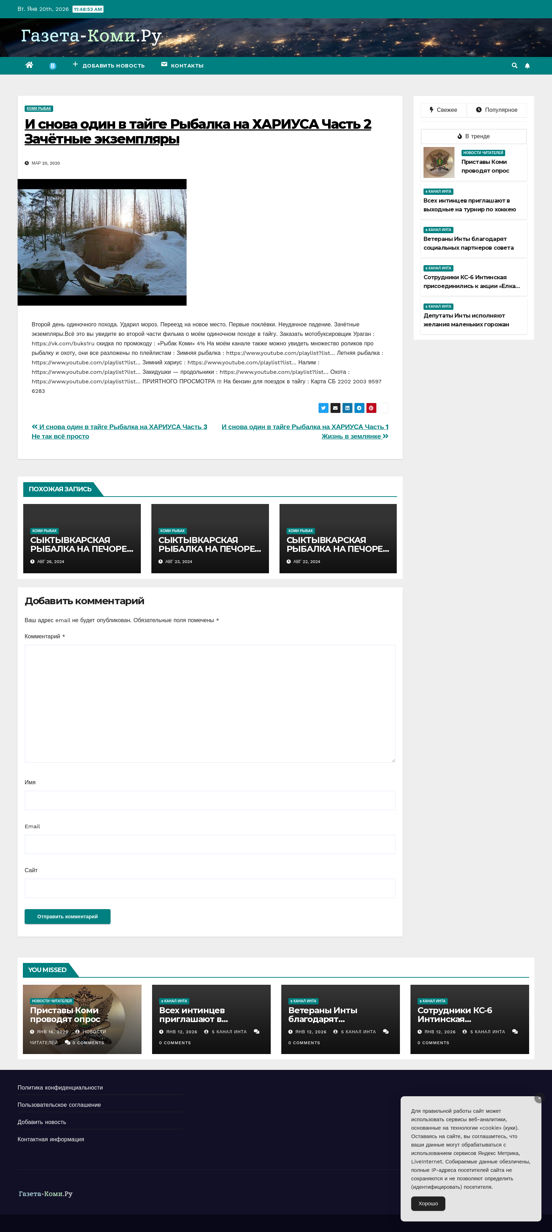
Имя (30, 782)
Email (32, 826)
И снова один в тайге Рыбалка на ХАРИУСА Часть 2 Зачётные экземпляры (198, 131)
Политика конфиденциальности (60, 1087)
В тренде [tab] (474, 136)
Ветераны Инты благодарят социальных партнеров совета (339, 1023)
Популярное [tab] (497, 110)
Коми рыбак (39, 108)
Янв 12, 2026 (181, 1031)
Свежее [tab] (443, 110)
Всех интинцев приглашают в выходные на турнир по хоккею (211, 1023)
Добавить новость (42, 1122)
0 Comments (89, 1042)
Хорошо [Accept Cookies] (428, 1203)
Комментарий (45, 636)
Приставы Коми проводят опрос (65, 1014)
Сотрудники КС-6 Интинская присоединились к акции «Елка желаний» (470, 286)
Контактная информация (51, 1139)
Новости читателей (483, 153)
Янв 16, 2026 (52, 1031)
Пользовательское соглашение (59, 1105)
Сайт (31, 870)
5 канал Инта (439, 191)
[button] (515, 65)
